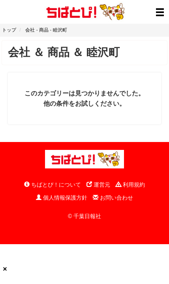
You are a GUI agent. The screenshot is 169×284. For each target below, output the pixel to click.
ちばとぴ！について (52, 184)
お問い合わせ (113, 197)
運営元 (98, 184)
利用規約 (130, 184)
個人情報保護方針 (61, 197)
